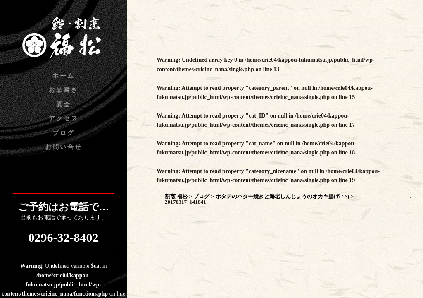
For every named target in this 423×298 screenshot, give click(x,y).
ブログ (63, 133)
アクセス (63, 118)
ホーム (63, 75)
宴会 (63, 104)
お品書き (63, 90)
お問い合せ (63, 147)
